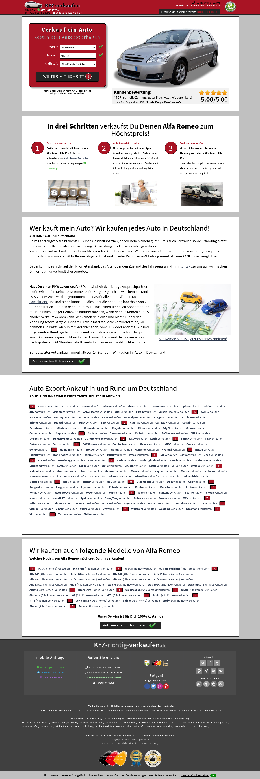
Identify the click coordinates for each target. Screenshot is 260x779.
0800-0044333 (114, 667)
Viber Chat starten (52, 677)
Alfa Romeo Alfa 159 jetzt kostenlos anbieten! (193, 338)
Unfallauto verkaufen (122, 706)
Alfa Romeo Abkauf (210, 710)
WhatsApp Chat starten (52, 667)
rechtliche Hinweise (127, 743)
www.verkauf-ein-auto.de (71, 710)
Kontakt (185, 266)
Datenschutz (109, 743)
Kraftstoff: (51, 63)
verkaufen (48, 406)
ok (213, 775)
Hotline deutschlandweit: (189, 12)
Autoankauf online (146, 706)
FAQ (156, 743)
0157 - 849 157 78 (49, 10)
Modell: (52, 55)
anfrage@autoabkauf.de (69, 12)
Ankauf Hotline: (95, 672)
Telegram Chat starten (52, 672)
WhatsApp (52, 178)
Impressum (146, 743)
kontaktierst (38, 301)
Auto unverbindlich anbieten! (58, 361)
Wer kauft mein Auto (98, 706)
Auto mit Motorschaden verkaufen (105, 710)
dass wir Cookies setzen (195, 775)
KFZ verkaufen (62, 5)
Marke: (53, 47)
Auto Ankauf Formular (76, 168)
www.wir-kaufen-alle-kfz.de (140, 710)
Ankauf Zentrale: (97, 667)
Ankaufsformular (105, 682)
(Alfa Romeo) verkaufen (54, 568)
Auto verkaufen (166, 706)
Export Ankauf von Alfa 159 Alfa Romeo (177, 710)
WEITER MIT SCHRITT (67, 76)
